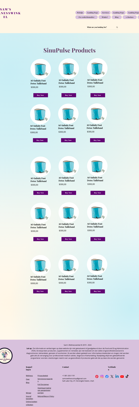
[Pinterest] (97, 377)
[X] (112, 377)
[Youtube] (122, 377)
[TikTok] (127, 377)
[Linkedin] (117, 377)
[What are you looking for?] (99, 27)
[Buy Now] (40, 95)
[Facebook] (107, 377)
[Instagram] (102, 377)
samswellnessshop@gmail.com (74, 378)
